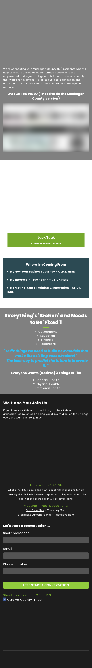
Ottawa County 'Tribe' (24, 600)
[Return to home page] (17, 10)
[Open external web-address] (4, 599)
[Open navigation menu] (86, 10)
